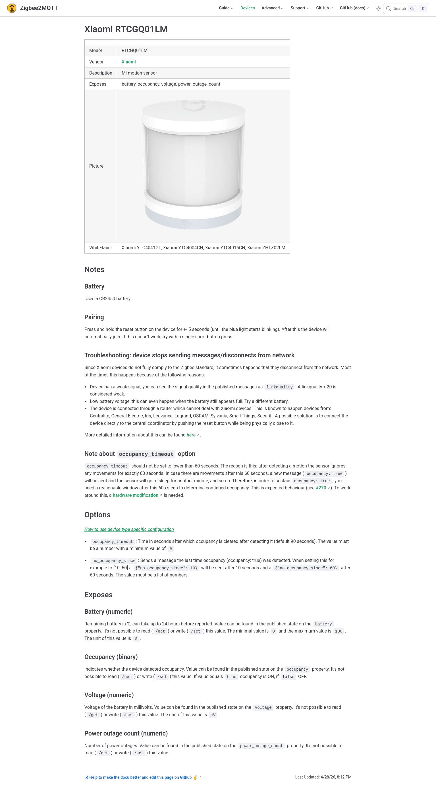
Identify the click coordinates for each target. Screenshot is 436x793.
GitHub (322, 8)
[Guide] (226, 8)
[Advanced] (273, 8)
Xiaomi (129, 62)
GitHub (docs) (352, 8)
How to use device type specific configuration (129, 529)
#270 (321, 488)
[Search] (406, 8)
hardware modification (135, 495)
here (191, 435)
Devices (247, 8)
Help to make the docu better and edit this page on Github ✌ (141, 777)
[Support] (300, 8)
